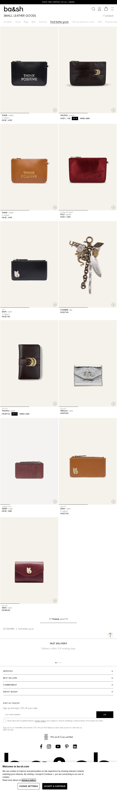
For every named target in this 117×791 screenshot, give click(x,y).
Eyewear (43, 22)
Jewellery (8, 22)
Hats (100, 22)
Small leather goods (59, 22)
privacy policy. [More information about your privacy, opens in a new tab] (29, 780)
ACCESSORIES (8, 629)
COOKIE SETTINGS (28, 786)
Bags (26, 22)
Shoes (18, 22)
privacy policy (40, 721)
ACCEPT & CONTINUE (54, 786)
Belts (34, 22)
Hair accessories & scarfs (83, 22)
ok (104, 715)
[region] (58, 776)
